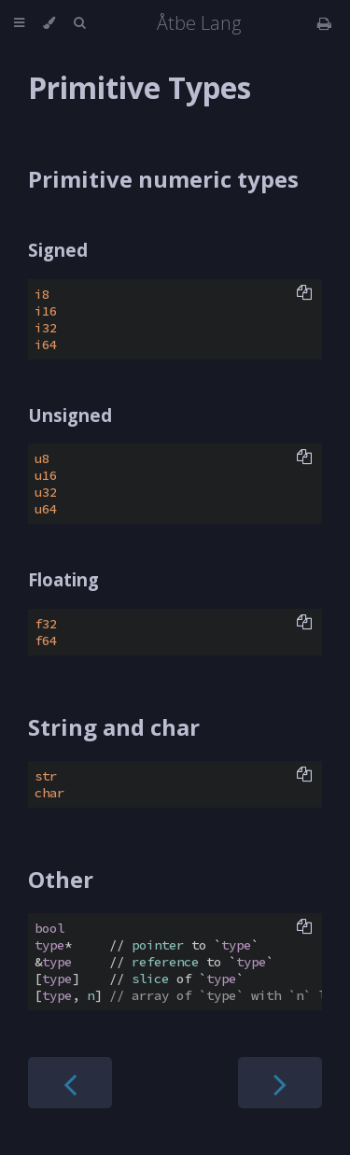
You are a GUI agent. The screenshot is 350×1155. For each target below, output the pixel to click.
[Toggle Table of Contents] (19, 23)
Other (60, 879)
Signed (58, 249)
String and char (114, 726)
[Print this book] (324, 23)
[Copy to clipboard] (304, 294)
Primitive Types (139, 87)
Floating (63, 579)
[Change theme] (49, 23)
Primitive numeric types (163, 178)
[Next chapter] (280, 1082)
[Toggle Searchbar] (79, 23)
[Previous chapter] (70, 1082)
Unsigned (70, 415)
